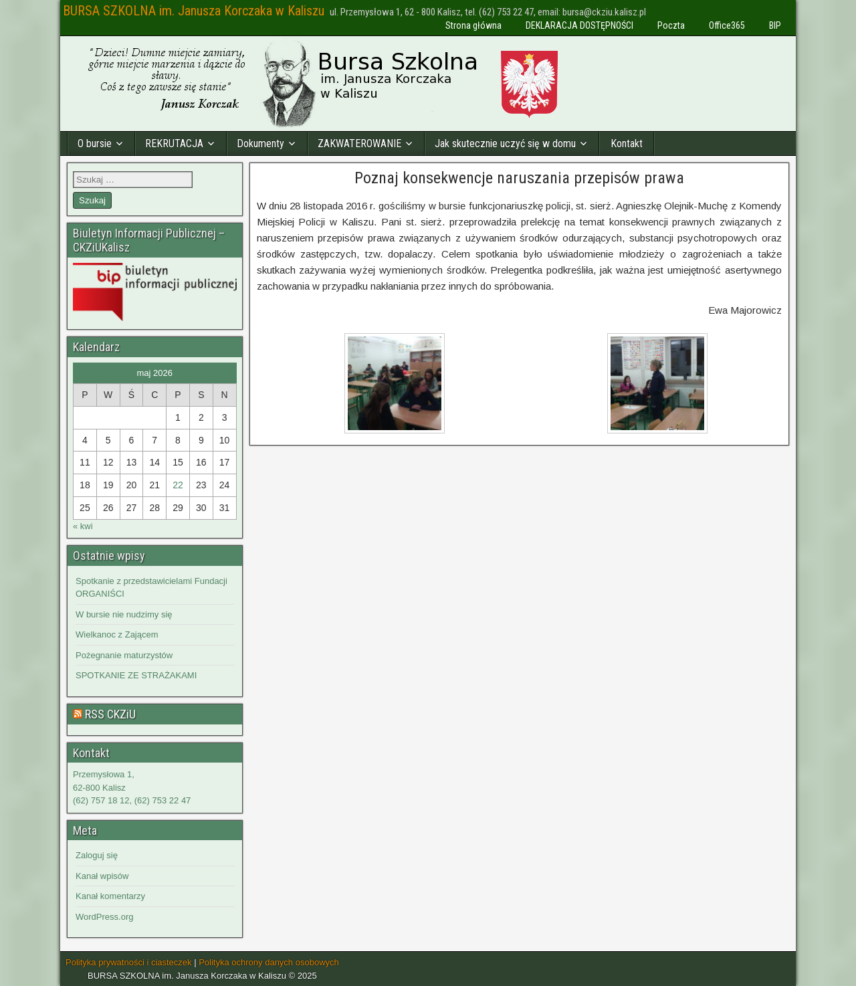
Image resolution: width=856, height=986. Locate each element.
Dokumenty (260, 143)
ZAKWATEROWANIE (359, 143)
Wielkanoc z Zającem (117, 634)
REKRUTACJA (174, 143)
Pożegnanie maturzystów (124, 655)
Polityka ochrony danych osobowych (269, 962)
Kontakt (627, 143)
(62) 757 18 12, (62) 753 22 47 (132, 800)
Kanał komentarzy (110, 896)
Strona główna (473, 25)
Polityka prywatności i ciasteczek (129, 962)
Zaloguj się (97, 855)
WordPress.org (104, 917)
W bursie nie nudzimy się (124, 614)
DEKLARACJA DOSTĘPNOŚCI (579, 25)
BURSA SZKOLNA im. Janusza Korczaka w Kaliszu (193, 11)
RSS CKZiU (110, 714)
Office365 (727, 25)
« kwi (83, 526)
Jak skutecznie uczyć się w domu (505, 143)
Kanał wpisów (102, 876)
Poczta (671, 25)
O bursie (95, 143)
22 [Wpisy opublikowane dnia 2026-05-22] (178, 485)
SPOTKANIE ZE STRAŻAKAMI (136, 675)
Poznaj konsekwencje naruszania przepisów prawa (519, 178)
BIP (775, 25)
